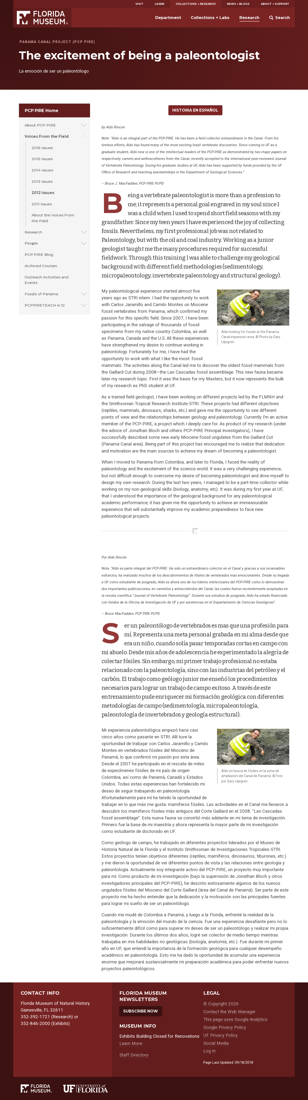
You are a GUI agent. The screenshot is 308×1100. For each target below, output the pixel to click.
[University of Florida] (91, 1088)
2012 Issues (43, 192)
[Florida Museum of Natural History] (42, 1088)
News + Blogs (238, 4)
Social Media (216, 1043)
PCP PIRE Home (41, 110)
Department (168, 17)
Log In (209, 1051)
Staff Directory (133, 1055)
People (31, 243)
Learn (159, 4)
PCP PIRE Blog (39, 254)
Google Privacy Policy (224, 1027)
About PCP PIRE (40, 125)
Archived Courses (41, 266)
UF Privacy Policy (220, 1035)
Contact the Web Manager (229, 1011)
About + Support (275, 4)
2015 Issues (42, 159)
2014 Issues (42, 170)
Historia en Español (195, 110)
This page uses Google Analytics (235, 1019)
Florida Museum (42, 17)
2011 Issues (42, 204)
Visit (139, 4)
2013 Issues (42, 181)
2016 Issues (42, 147)
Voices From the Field (47, 136)
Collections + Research (196, 4)
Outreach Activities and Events (47, 280)
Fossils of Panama (41, 294)
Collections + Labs (210, 17)
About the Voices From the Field (53, 218)
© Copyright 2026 (221, 1003)
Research (249, 17)
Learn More (130, 1043)
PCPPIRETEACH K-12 (45, 305)
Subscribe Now (140, 1011)
